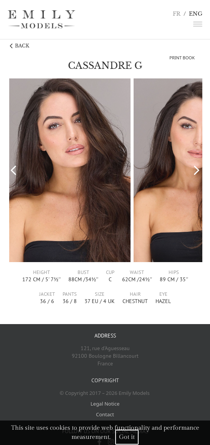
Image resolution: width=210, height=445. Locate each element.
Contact (105, 414)
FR (176, 14)
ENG (195, 14)
